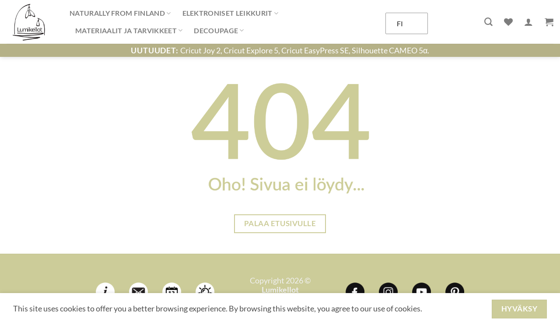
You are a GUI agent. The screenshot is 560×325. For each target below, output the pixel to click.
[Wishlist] (508, 21)
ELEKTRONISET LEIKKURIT (230, 13)
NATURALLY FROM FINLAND (120, 13)
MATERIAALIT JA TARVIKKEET (128, 30)
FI (400, 23)
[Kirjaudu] (528, 21)
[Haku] (488, 22)
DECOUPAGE (219, 30)
